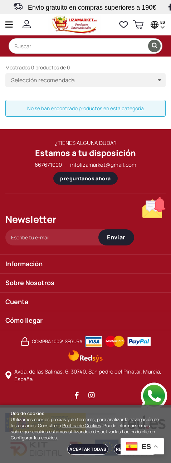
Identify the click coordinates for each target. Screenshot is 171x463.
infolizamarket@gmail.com (103, 165)
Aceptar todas (87, 449)
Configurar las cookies (34, 438)
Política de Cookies (81, 426)
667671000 (48, 165)
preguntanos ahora (85, 178)
